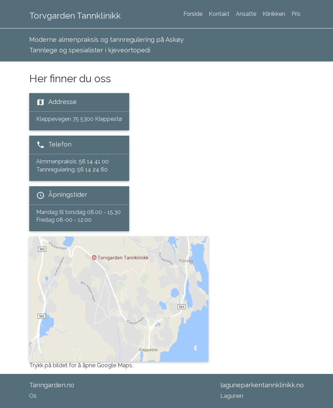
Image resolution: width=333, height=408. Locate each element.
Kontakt (219, 14)
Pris (296, 14)
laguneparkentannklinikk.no (262, 385)
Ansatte (246, 14)
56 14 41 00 (94, 161)
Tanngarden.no (51, 385)
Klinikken (274, 14)
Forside (192, 14)
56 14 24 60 (92, 169)
